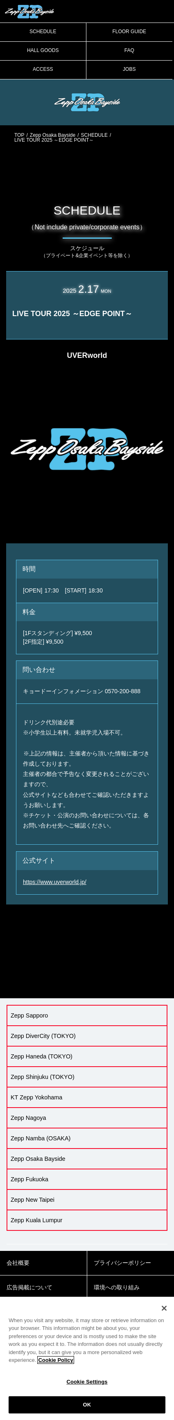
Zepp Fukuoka (29, 1179)
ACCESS (43, 69)
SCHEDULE (42, 31)
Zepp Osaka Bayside (52, 135)
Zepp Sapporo (29, 1015)
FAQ (129, 50)
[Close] (164, 1308)
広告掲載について (29, 1287)
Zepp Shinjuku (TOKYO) (43, 1077)
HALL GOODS (43, 50)
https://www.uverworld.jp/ (54, 882)
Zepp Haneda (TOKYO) (41, 1056)
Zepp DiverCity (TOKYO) (43, 1036)
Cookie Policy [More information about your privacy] (55, 1360)
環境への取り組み (117, 1287)
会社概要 (18, 1262)
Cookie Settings (86, 1382)
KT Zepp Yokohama (36, 1097)
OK (87, 1405)
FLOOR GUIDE (129, 31)
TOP (19, 135)
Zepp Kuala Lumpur (36, 1220)
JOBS (129, 69)
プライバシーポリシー (122, 1262)
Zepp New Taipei (32, 1199)
